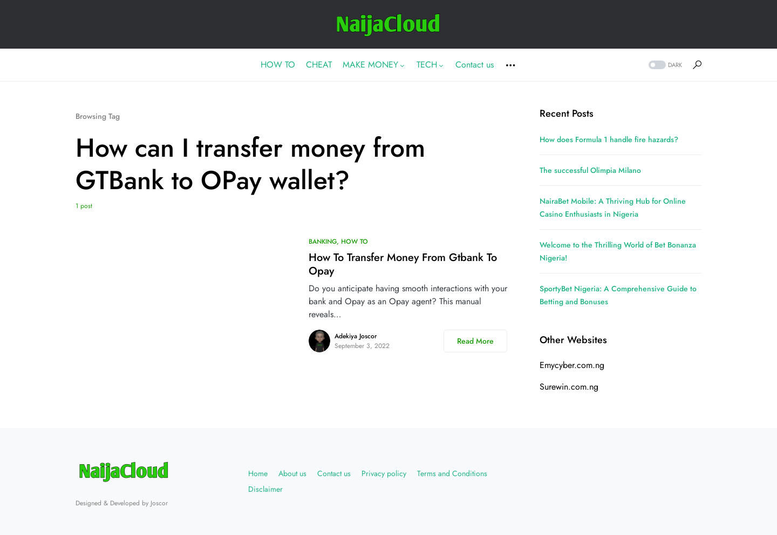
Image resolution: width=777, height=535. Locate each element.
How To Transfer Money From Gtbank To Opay (403, 264)
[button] (664, 65)
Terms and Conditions (452, 473)
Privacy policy (384, 473)
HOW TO (354, 241)
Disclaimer (265, 489)
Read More (475, 341)
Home (258, 473)
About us (292, 473)
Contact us (334, 473)
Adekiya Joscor (356, 336)
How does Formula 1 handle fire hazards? (609, 139)
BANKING (323, 241)
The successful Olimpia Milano (590, 170)
